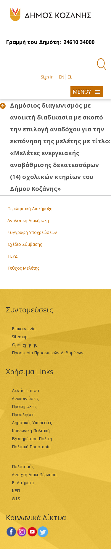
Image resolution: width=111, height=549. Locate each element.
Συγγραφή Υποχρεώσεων (32, 232)
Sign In (47, 77)
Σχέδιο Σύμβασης (24, 244)
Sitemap (20, 336)
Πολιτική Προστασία (31, 446)
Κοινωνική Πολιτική (31, 430)
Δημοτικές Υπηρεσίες (32, 422)
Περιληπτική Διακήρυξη (29, 208)
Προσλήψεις (23, 414)
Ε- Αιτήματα (23, 482)
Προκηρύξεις (24, 406)
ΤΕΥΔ (12, 256)
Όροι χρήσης (24, 344)
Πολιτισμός (22, 466)
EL (69, 77)
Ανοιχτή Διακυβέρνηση (34, 474)
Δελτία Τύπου (25, 390)
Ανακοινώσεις (25, 398)
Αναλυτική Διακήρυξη (28, 220)
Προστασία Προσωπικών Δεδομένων (47, 352)
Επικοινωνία (24, 328)
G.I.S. (16, 498)
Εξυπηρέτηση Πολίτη (32, 438)
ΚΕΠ (16, 490)
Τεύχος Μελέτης (23, 268)
